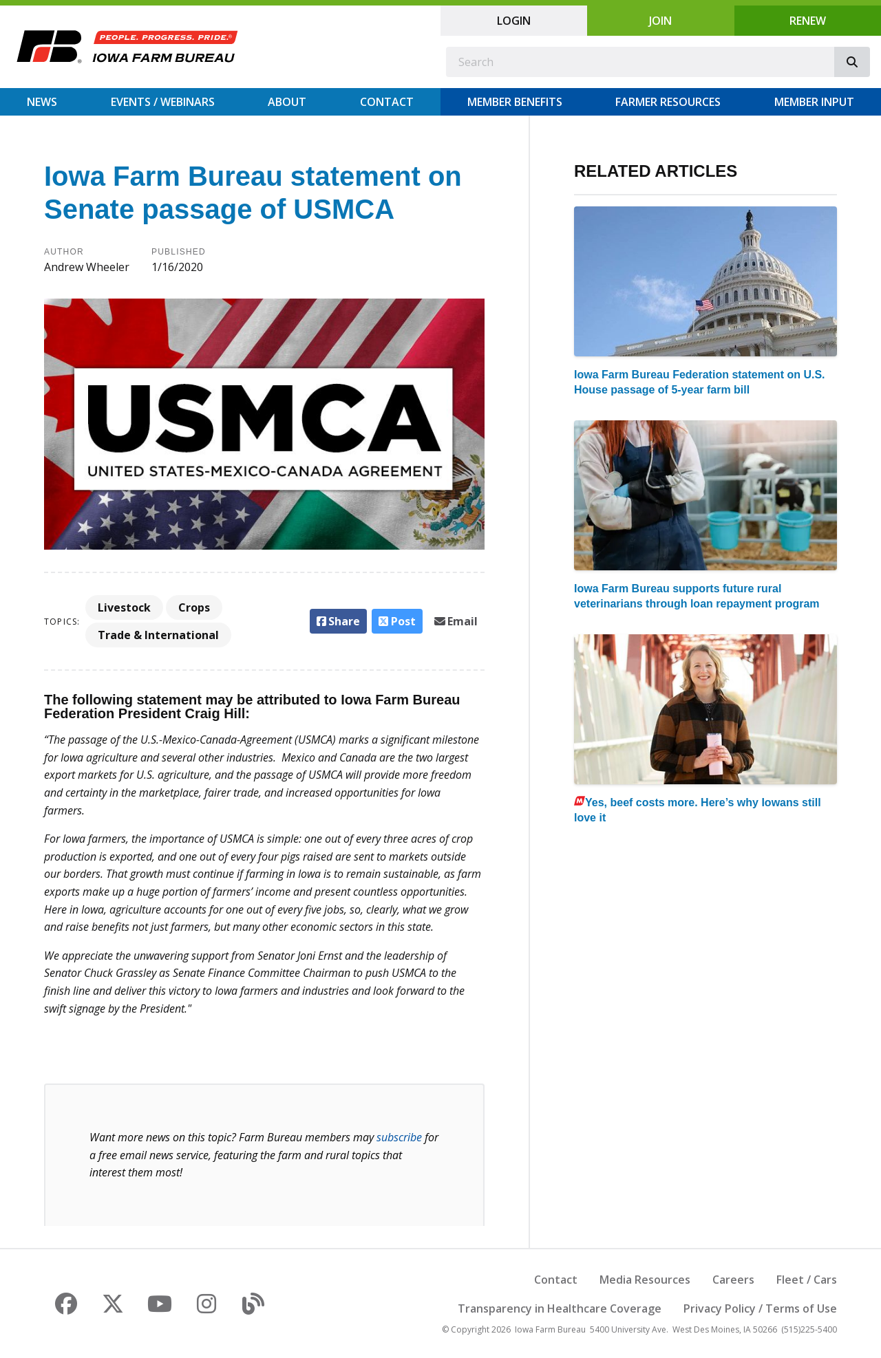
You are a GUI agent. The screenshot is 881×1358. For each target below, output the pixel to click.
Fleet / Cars (806, 1279)
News (42, 101)
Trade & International (158, 635)
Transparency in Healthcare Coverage (559, 1308)
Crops (194, 607)
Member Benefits (514, 101)
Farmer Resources (668, 101)
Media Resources (644, 1279)
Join (660, 20)
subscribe (399, 1137)
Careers (733, 1279)
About (287, 101)
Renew (807, 20)
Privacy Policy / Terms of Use (760, 1308)
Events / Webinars (163, 101)
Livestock (124, 607)
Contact (387, 101)
